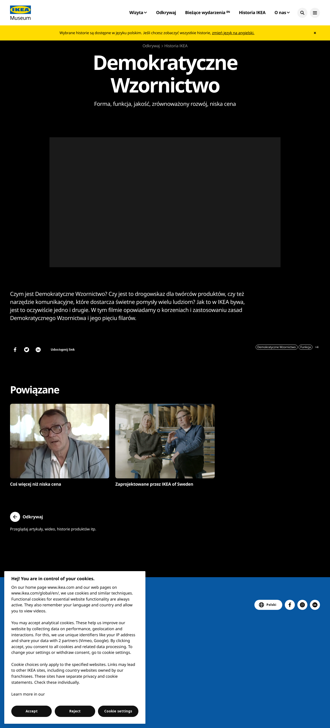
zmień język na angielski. (233, 32)
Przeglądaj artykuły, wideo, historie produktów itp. (53, 529)
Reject (75, 711)
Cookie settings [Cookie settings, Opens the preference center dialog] (118, 711)
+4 (316, 347)
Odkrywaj (166, 12)
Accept (32, 711)
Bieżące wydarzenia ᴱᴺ (207, 12)
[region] (75, 647)
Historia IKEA (252, 12)
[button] (302, 13)
